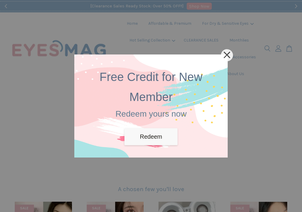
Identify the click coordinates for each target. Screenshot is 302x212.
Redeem (151, 136)
